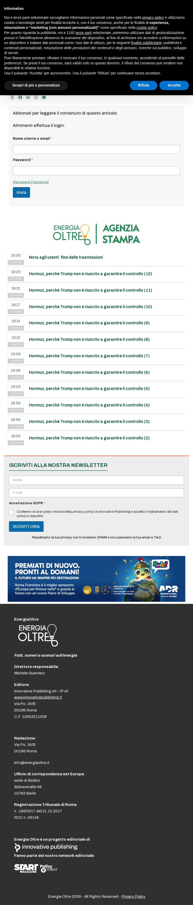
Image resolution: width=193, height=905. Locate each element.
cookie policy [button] (147, 27)
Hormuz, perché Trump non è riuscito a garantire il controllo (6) (89, 372)
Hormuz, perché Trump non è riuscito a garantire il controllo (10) (90, 306)
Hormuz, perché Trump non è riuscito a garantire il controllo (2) (89, 438)
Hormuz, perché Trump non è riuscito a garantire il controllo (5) (89, 388)
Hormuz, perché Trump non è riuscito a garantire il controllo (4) (89, 405)
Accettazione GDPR (27, 503)
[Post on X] (12, 97)
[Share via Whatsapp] (36, 97)
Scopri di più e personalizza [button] (36, 85)
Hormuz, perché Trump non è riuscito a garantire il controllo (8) (89, 339)
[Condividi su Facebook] (20, 97)
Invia (21, 192)
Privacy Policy (133, 896)
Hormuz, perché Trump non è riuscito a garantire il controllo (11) (90, 290)
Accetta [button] (174, 85)
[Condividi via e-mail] (44, 97)
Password (23, 160)
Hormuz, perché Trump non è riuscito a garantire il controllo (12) (90, 274)
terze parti (84, 33)
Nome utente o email (32, 139)
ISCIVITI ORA (26, 526)
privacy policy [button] (153, 17)
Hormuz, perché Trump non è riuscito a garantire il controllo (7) (89, 356)
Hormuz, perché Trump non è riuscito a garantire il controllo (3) (89, 421)
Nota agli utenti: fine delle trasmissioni (66, 257)
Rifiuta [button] (143, 85)
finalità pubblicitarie (146, 43)
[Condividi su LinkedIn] (28, 97)
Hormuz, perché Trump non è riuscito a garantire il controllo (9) (89, 323)
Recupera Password (31, 182)
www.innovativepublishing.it (38, 697)
